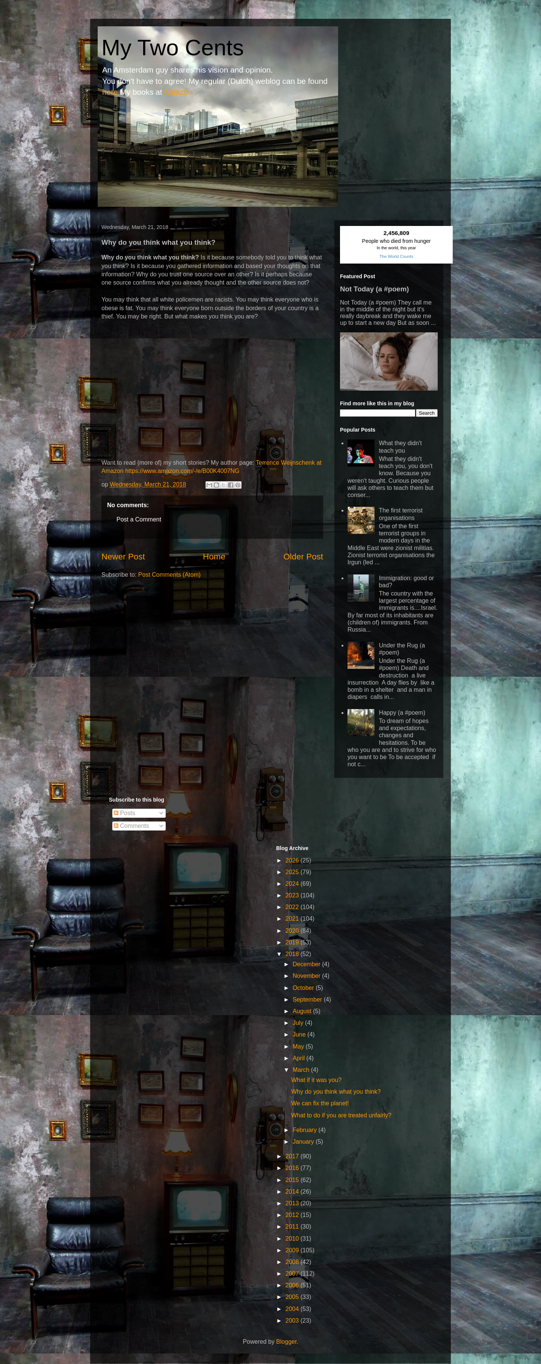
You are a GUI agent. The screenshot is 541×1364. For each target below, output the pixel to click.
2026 (293, 860)
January (304, 1141)
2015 (293, 1180)
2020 (293, 931)
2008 (293, 1262)
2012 (293, 1215)
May (299, 1046)
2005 (293, 1297)
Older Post (303, 556)
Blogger (286, 1341)
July (299, 1023)
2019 (293, 942)
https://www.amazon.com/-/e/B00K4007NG (182, 471)
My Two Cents (172, 47)
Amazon (178, 92)
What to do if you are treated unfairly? (341, 1115)
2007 (293, 1273)
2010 (293, 1238)
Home (214, 556)
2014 (293, 1191)
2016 (293, 1168)
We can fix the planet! (320, 1103)
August (303, 1011)
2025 (293, 872)
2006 (293, 1285)
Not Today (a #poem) (374, 289)
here (110, 92)
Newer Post (123, 556)
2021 (293, 918)
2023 (293, 895)
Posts (124, 813)
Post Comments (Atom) (169, 574)
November (307, 976)
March (302, 1070)
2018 (293, 954)
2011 (293, 1226)
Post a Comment (138, 519)
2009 (293, 1250)
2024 (293, 884)
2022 (293, 907)
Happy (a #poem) (402, 712)
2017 (293, 1156)
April (299, 1058)
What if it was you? (316, 1080)
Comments (131, 826)
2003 (293, 1320)
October (304, 988)
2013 (293, 1203)
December (307, 964)
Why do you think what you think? (336, 1091)
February (305, 1130)
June (300, 1034)
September (308, 999)
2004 (293, 1309)
